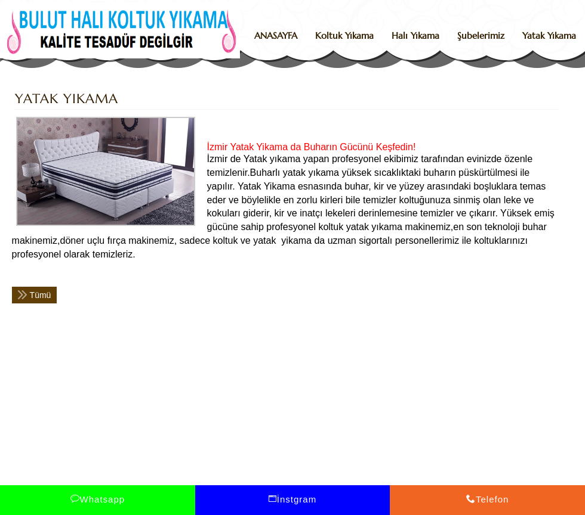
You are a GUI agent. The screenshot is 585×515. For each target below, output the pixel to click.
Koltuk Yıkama (344, 35)
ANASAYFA (275, 35)
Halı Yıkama (415, 35)
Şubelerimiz (480, 35)
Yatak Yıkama (549, 35)
